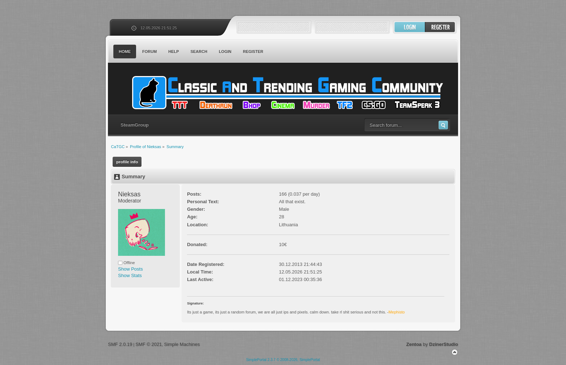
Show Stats (130, 275)
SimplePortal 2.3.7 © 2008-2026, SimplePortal (283, 360)
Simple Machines (182, 344)
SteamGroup (135, 125)
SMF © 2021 (148, 344)
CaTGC (286, 93)
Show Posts (130, 269)
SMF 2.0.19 (120, 344)
